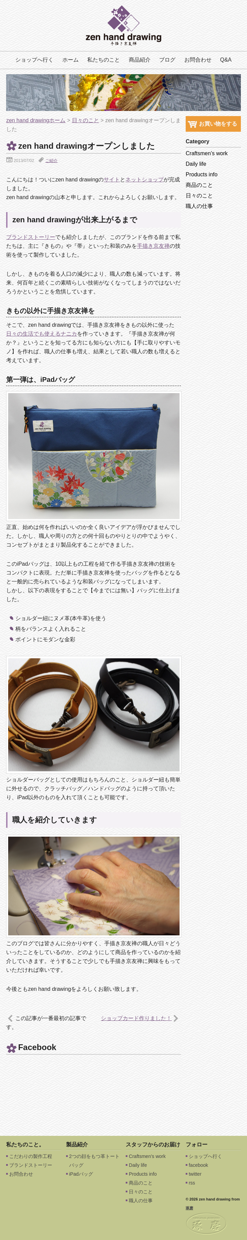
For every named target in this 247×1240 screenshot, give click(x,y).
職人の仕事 (199, 206)
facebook (198, 1165)
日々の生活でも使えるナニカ (41, 334)
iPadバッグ (81, 1174)
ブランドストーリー (30, 237)
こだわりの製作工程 (30, 1156)
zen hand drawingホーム (35, 120)
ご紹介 (51, 160)
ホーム (70, 60)
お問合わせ (198, 60)
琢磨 (189, 1208)
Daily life (196, 164)
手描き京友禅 (153, 246)
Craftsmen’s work (207, 153)
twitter (195, 1174)
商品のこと (199, 185)
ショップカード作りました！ (136, 1018)
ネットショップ (144, 179)
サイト (112, 179)
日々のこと (85, 120)
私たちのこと (103, 60)
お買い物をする (212, 124)
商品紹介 (140, 60)
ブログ (167, 60)
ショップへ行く (34, 60)
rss (192, 1183)
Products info (201, 174)
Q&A (226, 60)
